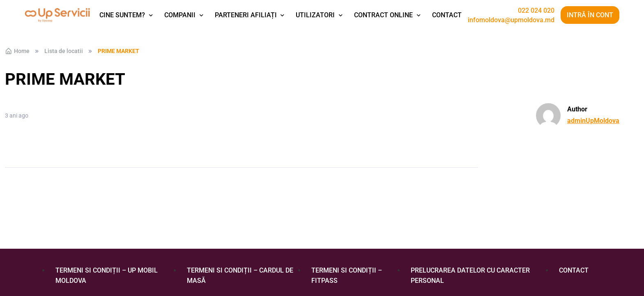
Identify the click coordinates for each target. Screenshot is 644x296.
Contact (447, 15)
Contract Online (383, 15)
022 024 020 (536, 10)
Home (17, 51)
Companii (180, 15)
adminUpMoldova (593, 121)
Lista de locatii (63, 51)
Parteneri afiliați (246, 15)
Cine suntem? (122, 15)
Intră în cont (590, 15)
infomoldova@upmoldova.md (511, 20)
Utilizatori (315, 15)
